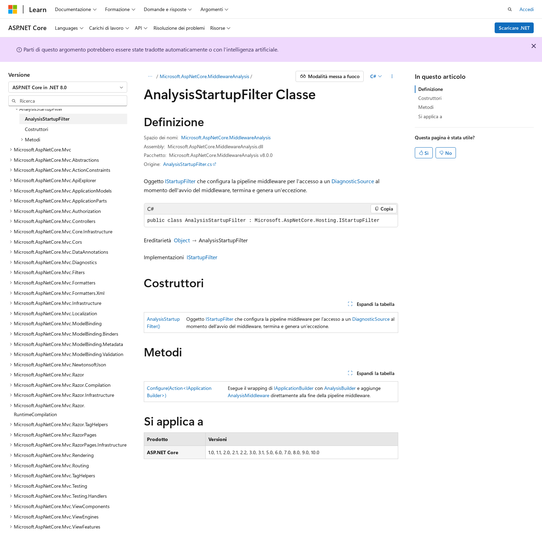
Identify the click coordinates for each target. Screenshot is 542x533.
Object (182, 240)
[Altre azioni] (392, 76)
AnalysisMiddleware (248, 395)
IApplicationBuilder (294, 388)
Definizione (430, 89)
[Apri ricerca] (510, 9)
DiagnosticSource (352, 181)
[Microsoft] (12, 9)
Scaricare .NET (514, 28)
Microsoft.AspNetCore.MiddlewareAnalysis (204, 76)
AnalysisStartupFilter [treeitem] (47, 118)
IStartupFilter (180, 181)
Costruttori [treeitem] (36, 129)
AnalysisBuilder (340, 388)
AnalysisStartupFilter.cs (187, 164)
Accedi (527, 9)
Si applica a (430, 116)
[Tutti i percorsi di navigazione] (150, 76)
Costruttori (429, 98)
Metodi (425, 107)
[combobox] (67, 87)
